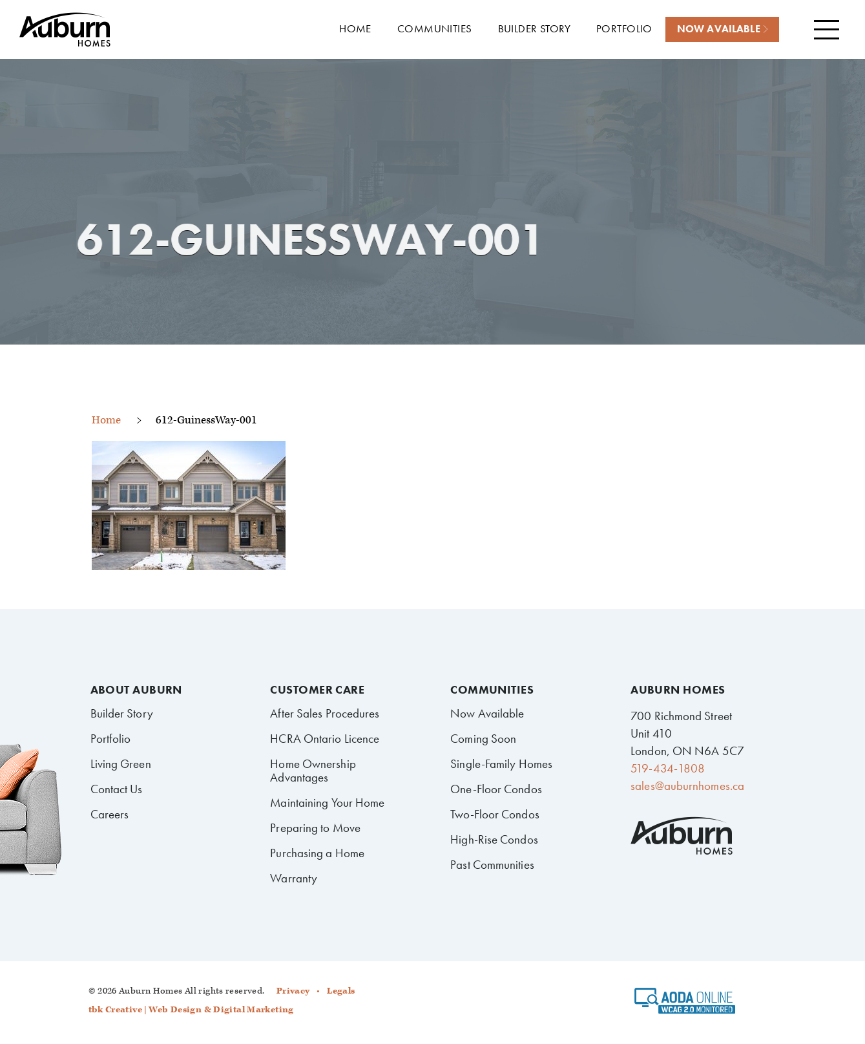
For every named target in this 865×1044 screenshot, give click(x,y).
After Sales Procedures (324, 713)
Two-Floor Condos (494, 814)
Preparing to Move (315, 828)
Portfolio (110, 738)
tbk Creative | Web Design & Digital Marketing (191, 1010)
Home (106, 420)
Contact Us (116, 789)
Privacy (293, 991)
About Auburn (136, 690)
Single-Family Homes (501, 764)
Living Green (120, 764)
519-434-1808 (668, 768)
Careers (109, 814)
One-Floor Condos (496, 789)
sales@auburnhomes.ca (687, 786)
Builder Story (121, 713)
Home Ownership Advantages (312, 770)
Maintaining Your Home (327, 802)
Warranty (293, 878)
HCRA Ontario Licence (324, 738)
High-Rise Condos (494, 839)
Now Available (487, 713)
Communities (492, 690)
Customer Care (317, 690)
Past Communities (492, 865)
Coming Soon (483, 738)
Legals (341, 991)
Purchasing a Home (317, 853)
